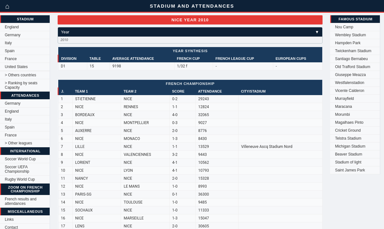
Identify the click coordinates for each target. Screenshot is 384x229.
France (11, 59)
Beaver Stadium (348, 154)
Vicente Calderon (349, 90)
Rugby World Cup (20, 179)
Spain (10, 51)
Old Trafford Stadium (352, 67)
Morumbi (342, 114)
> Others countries (20, 75)
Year (190, 32)
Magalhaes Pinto (349, 122)
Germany (12, 35)
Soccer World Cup (20, 159)
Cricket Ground (348, 130)
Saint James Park (350, 170)
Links (9, 219)
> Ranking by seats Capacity (21, 85)
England (12, 27)
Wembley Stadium (350, 35)
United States (16, 67)
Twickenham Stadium (353, 51)
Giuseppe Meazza (350, 75)
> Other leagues (18, 143)
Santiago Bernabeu (351, 59)
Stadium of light (348, 162)
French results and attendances (20, 201)
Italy (8, 43)
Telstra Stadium (348, 138)
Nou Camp (344, 27)
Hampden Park (347, 43)
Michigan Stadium (350, 146)
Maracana (343, 106)
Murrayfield (344, 98)
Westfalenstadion (349, 82)
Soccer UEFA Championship (17, 169)
